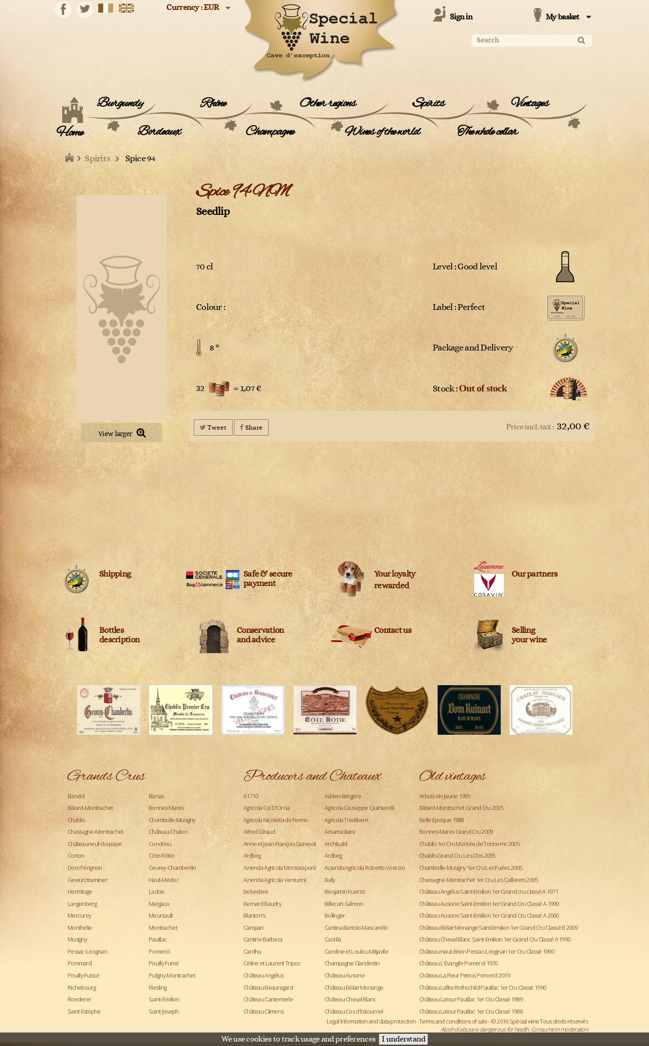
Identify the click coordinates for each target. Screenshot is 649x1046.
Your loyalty (394, 574)
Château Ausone (344, 975)
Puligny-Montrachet (172, 975)
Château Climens (263, 1011)
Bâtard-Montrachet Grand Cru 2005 (461, 808)
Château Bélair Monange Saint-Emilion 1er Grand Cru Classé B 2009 (498, 927)
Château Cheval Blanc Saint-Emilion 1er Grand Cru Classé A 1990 (494, 939)
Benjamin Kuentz (344, 891)
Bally (329, 880)
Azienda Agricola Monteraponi (279, 868)
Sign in (461, 17)
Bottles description (119, 635)
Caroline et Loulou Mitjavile (356, 951)
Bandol (76, 796)
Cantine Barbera (262, 939)
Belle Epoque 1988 (441, 820)
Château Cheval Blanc (350, 999)
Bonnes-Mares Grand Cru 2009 (456, 832)
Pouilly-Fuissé (83, 975)
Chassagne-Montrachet (95, 832)
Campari (253, 927)
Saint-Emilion (164, 999)
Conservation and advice (260, 635)
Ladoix (157, 891)
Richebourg (82, 987)
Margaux (159, 904)
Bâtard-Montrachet (90, 808)
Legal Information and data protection (371, 1021)
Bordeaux (158, 132)
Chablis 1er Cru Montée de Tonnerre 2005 (469, 844)
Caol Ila (332, 939)
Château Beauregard (268, 987)
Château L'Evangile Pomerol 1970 (458, 963)
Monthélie (80, 927)
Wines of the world (382, 132)
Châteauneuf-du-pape (94, 844)
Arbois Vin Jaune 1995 (444, 796)
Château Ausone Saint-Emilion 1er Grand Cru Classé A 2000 (489, 915)
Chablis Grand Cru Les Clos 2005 (457, 855)
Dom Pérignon (85, 868)
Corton (76, 855)
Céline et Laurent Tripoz (272, 963)
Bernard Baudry (262, 904)
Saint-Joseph (163, 1011)
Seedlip (212, 211)
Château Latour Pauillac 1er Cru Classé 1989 (470, 999)
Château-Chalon (168, 832)
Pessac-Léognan (87, 951)
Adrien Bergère (342, 796)
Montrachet (163, 927)
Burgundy (119, 103)
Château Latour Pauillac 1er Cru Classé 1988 (470, 1011)
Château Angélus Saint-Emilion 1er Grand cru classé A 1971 (488, 891)
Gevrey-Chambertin (172, 868)
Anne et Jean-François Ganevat (279, 844)
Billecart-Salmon (343, 904)
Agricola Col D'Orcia (266, 808)
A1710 (250, 796)
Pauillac (158, 939)
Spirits (428, 103)
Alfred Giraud (259, 832)
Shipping (115, 574)
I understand (403, 1039)
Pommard (79, 963)
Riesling (157, 987)
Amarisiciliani (339, 832)
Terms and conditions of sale (453, 1021)
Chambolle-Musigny (172, 820)
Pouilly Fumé (163, 963)
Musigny (77, 939)
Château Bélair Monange (353, 987)
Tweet (213, 427)
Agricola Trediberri (346, 820)
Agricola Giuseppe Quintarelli (359, 808)
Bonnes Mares (166, 808)
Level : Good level (465, 267)
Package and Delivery (473, 348)
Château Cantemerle (268, 999)
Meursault (161, 915)
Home (69, 132)
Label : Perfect (459, 307)
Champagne (270, 132)
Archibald (335, 844)
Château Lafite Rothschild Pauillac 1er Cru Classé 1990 (482, 987)
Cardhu (252, 951)
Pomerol (159, 951)
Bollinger (334, 915)
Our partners (534, 574)
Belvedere (256, 891)
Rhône (213, 103)
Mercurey (79, 915)
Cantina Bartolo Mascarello (356, 927)
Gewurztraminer (87, 880)
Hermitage (80, 891)
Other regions (327, 103)
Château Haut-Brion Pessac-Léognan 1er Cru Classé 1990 (486, 951)
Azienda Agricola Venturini (274, 880)
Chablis (76, 820)
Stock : (470, 388)
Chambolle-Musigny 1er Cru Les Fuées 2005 (470, 868)
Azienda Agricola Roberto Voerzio (364, 868)
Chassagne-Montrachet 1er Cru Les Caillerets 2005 (478, 880)
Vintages (530, 103)
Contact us (392, 630)
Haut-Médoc (164, 880)
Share (251, 427)
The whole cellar (487, 132)
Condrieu (160, 844)
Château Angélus (263, 975)
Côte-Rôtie (161, 855)
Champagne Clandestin (352, 963)
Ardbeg (252, 855)
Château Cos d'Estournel (353, 1011)
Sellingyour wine (529, 635)
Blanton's (254, 915)
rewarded (391, 586)
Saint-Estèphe (84, 1011)
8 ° (214, 348)
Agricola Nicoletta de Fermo (275, 820)
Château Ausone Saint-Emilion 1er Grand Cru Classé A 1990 (489, 904)
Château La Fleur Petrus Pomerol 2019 (464, 975)
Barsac (157, 796)
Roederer (79, 999)
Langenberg (82, 904)
